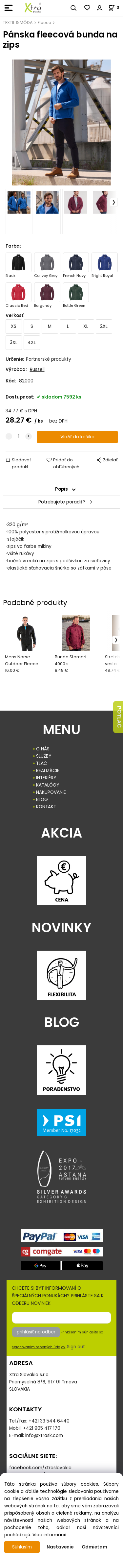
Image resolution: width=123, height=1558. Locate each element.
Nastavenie (60, 1547)
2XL (104, 326)
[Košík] (115, 7)
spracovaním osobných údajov (38, 1347)
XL (85, 326)
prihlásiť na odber (36, 1332)
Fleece (44, 22)
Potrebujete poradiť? (61, 502)
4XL (32, 342)
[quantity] (18, 436)
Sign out (76, 1347)
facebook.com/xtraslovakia (40, 1468)
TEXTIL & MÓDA (17, 22)
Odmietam (94, 1547)
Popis (61, 489)
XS (13, 326)
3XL (13, 342)
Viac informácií (49, 1535)
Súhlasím (22, 1547)
